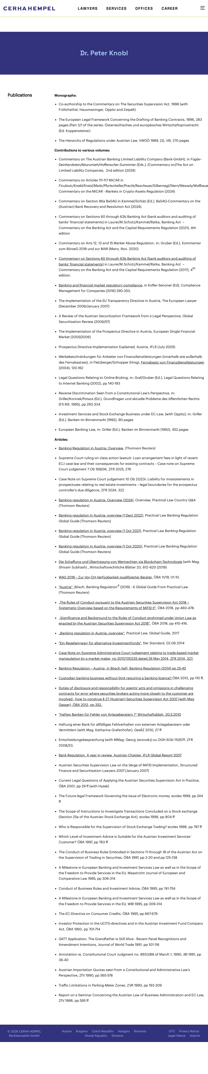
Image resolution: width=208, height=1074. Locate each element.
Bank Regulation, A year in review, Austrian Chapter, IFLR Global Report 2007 (120, 755)
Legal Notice (177, 1036)
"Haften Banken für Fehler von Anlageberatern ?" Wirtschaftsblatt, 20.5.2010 (120, 714)
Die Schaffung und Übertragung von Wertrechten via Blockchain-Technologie (120, 562)
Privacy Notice (189, 1031)
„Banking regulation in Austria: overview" (91, 633)
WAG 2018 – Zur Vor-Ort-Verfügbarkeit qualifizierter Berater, (106, 577)
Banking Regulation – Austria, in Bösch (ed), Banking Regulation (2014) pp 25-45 (122, 668)
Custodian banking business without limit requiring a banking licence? (115, 678)
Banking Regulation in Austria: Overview (91, 448)
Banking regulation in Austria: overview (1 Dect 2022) (101, 515)
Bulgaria (82, 1031)
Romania (140, 1031)
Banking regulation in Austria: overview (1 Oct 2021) (100, 531)
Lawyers (88, 8)
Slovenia (117, 1036)
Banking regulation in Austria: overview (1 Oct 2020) (100, 546)
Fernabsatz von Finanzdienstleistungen (172, 362)
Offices (144, 8)
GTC (172, 1031)
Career (170, 8)
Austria (67, 1031)
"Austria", (66, 587)
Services (116, 8)
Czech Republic (103, 1031)
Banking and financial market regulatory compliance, (101, 285)
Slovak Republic (96, 1036)
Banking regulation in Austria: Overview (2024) (96, 500)
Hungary (124, 1031)
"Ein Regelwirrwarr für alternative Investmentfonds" (100, 643)
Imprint (195, 1036)
